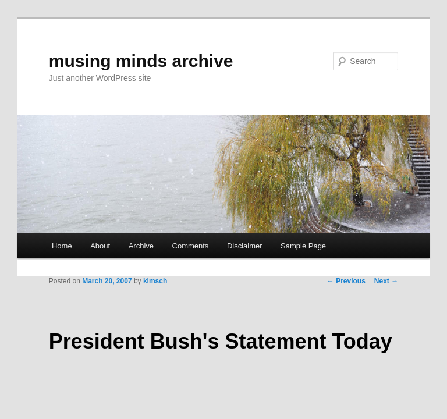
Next (386, 281)
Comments (190, 246)
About (100, 246)
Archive (141, 246)
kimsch (155, 281)
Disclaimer (244, 246)
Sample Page (303, 246)
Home (62, 246)
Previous (346, 281)
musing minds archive (141, 60)
